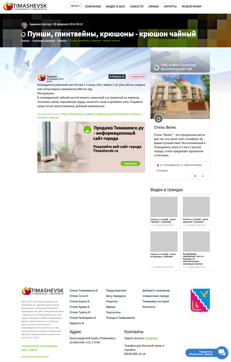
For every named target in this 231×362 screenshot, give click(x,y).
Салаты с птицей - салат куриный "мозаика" (195, 220)
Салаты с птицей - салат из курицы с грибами (163, 255)
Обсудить (117, 76)
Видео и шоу (115, 6)
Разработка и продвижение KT (35, 356)
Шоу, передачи (116, 295)
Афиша (153, 6)
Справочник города (155, 295)
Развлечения (191, 6)
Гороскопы (113, 312)
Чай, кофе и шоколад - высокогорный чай (176, 67)
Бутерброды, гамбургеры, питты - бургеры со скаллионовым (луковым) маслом (194, 258)
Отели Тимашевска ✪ (84, 290)
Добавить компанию (156, 290)
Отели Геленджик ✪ (83, 317)
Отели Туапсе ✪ (80, 312)
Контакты (148, 306)
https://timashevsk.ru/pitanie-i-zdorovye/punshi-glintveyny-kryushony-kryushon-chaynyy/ (89, 115)
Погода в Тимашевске (120, 317)
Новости (136, 6)
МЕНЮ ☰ (76, 5)
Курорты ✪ (77, 323)
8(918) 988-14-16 (134, 354)
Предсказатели (116, 290)
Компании (93, 6)
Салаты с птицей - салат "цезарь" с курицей (163, 220)
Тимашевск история (155, 301)
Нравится (137, 76)
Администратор (40, 24)
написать (151, 338)
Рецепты (112, 301)
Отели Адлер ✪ (79, 306)
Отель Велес (165, 127)
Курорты (170, 6)
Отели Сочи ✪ (79, 295)
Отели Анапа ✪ (79, 301)
